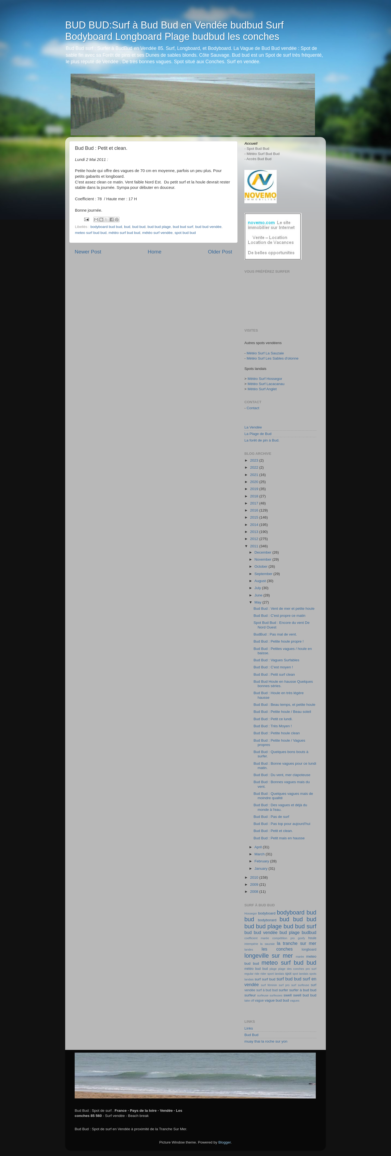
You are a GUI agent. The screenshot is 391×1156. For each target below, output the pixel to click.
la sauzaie (267, 943)
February (262, 861)
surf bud (268, 979)
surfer (283, 990)
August (260, 581)
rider (263, 973)
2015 (254, 517)
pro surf (311, 968)
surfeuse (262, 995)
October (261, 566)
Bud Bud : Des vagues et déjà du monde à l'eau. (280, 807)
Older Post (220, 252)
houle (312, 938)
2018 (254, 496)
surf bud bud (289, 978)
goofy (301, 938)
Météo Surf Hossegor (265, 379)
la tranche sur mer (296, 943)
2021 (254, 475)
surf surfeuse (300, 985)
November (263, 559)
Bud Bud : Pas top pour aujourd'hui (282, 824)
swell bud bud (304, 995)
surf (258, 979)
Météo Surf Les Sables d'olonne (272, 358)
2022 (254, 467)
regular (249, 973)
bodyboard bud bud (106, 227)
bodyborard (267, 920)
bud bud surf (183, 227)
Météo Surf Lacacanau (266, 384)
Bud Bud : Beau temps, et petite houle (284, 705)
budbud (309, 932)
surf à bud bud (267, 990)
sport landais (275, 973)
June (258, 595)
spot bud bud (185, 233)
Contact (253, 408)
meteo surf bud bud (90, 233)
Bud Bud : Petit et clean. (273, 831)
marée (300, 956)
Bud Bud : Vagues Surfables (276, 660)
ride (256, 973)
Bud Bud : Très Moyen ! (273, 726)
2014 (254, 525)
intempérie (251, 943)
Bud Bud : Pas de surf (271, 817)
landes (248, 949)
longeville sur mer (268, 955)
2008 (254, 892)
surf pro (284, 985)
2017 (254, 503)
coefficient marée (256, 938)
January (261, 868)
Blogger (224, 1142)
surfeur (250, 995)
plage (272, 968)
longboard (309, 949)
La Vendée (253, 427)
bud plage (289, 932)
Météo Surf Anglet (262, 389)
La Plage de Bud (258, 434)
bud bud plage (159, 227)
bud (127, 227)
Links (248, 1028)
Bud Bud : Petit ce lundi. (273, 719)
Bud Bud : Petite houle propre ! (279, 641)
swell (287, 995)
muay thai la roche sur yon (265, 1041)
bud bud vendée (208, 227)
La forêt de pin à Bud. (261, 440)
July (258, 588)
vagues (294, 1000)
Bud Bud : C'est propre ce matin (279, 616)
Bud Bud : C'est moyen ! (273, 667)
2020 (254, 482)
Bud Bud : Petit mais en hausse (279, 838)
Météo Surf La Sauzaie (265, 353)
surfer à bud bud (302, 990)
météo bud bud (256, 969)
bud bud (139, 227)
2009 (254, 884)
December (263, 552)
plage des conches (291, 968)
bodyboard (267, 913)
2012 (254, 539)
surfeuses (276, 995)
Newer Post (88, 252)
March (260, 854)
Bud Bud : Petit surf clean (274, 674)
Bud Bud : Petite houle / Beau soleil (282, 712)
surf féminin (269, 985)
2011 (254, 546)
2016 (254, 510)
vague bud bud (277, 1000)
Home (154, 252)
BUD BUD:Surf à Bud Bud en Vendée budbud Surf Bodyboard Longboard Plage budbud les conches (174, 31)
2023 (254, 460)
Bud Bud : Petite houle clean (277, 733)
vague (259, 1000)
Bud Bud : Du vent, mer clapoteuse (282, 775)
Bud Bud (251, 1035)
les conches (277, 949)
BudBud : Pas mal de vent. (275, 634)
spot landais (300, 973)
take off (249, 1000)
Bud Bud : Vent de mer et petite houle (284, 608)
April (258, 847)
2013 (254, 532)
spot (288, 974)
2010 (254, 877)
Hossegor (250, 913)
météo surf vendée (157, 233)
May (258, 602)
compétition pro (283, 938)
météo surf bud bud (124, 233)
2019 (254, 489)
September (263, 574)
